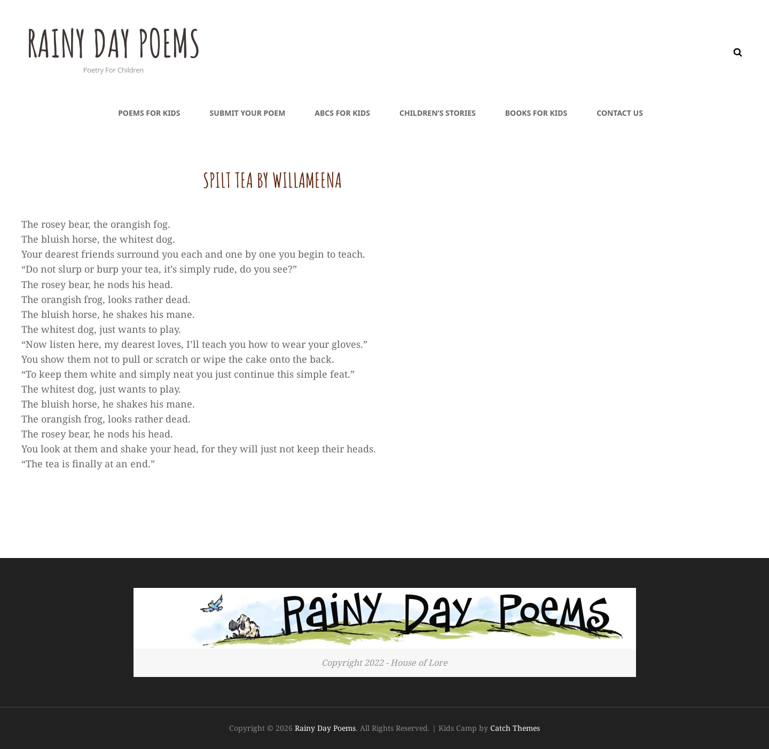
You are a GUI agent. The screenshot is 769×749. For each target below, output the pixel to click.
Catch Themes (515, 728)
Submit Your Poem (248, 113)
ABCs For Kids (342, 113)
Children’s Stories (437, 113)
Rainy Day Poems (113, 43)
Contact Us (620, 113)
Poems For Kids (149, 113)
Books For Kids (536, 113)
